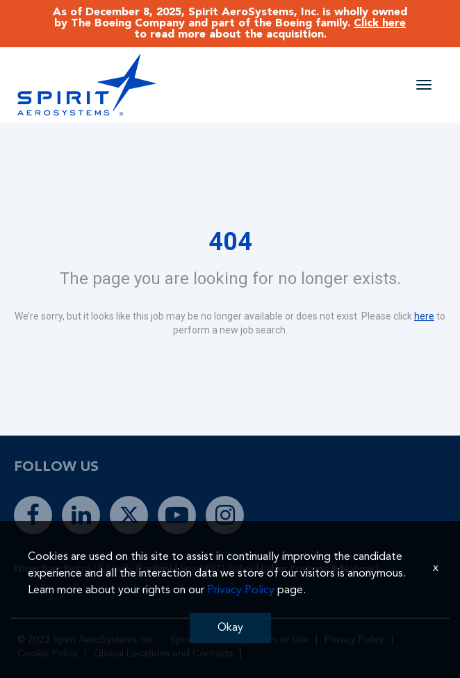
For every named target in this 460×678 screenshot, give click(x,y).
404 (230, 241)
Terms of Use (280, 640)
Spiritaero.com (202, 640)
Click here (380, 23)
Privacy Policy (354, 640)
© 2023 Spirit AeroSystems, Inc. (86, 640)
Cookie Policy (47, 654)
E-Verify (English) (135, 569)
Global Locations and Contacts (163, 654)
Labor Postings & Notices (317, 569)
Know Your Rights (52, 569)
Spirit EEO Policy (217, 569)
